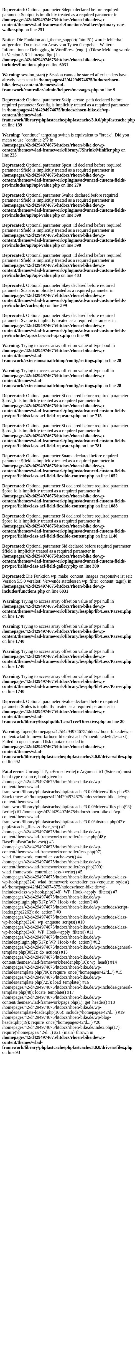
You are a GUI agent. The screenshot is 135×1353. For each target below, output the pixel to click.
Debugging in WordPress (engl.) (58, 49)
